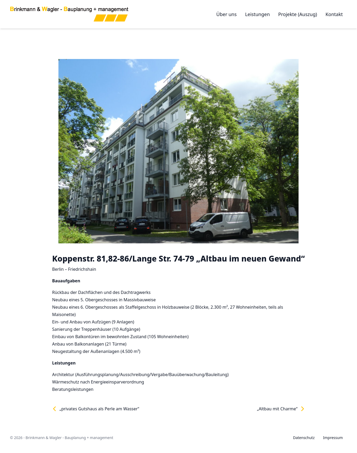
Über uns (226, 14)
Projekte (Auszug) (297, 14)
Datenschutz (304, 437)
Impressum (333, 437)
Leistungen (257, 14)
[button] (59, 151)
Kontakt (334, 14)
